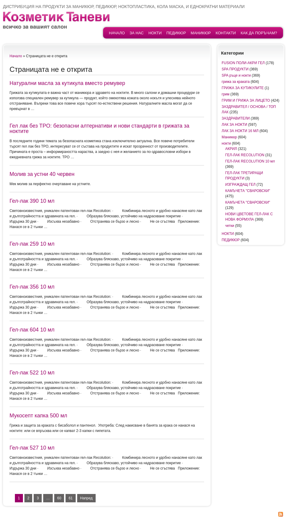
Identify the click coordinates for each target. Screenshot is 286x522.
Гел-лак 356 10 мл (32, 287)
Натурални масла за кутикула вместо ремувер (67, 83)
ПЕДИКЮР (176, 33)
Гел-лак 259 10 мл (32, 244)
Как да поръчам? (259, 33)
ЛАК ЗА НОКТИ (234, 125)
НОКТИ (154, 33)
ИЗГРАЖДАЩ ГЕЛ (240, 184)
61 (70, 498)
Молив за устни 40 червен (42, 174)
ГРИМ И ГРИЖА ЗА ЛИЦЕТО (246, 100)
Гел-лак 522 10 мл (32, 373)
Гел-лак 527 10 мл (32, 448)
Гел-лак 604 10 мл (32, 330)
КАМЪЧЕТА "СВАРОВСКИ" (247, 191)
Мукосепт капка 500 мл (38, 416)
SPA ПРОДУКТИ (235, 69)
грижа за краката (236, 82)
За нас (137, 33)
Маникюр (201, 33)
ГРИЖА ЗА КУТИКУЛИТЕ (243, 88)
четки (229, 226)
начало (117, 33)
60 (59, 498)
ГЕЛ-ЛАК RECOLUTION (244, 155)
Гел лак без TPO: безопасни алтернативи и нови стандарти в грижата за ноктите (99, 128)
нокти (226, 143)
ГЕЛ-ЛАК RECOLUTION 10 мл (250, 161)
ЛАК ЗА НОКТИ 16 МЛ (240, 131)
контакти (226, 33)
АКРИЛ (231, 149)
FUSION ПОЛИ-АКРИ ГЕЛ (243, 63)
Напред (86, 498)
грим (225, 94)
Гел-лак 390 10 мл (32, 201)
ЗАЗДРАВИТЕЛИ (236, 118)
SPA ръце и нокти (236, 75)
